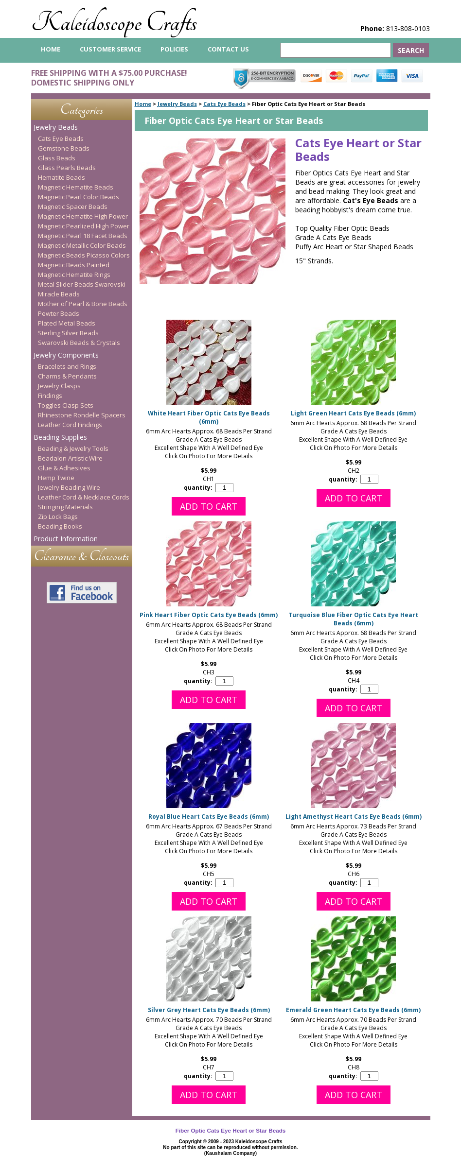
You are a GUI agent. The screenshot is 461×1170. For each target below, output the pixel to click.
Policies (174, 49)
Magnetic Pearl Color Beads (78, 196)
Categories (81, 110)
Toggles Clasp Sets (65, 405)
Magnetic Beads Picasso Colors (84, 255)
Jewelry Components (66, 355)
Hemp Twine (56, 477)
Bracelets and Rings (67, 366)
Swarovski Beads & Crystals (79, 342)
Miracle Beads (59, 294)
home (50, 49)
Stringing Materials (65, 506)
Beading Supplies (60, 437)
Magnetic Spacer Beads (72, 206)
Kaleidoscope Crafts (114, 22)
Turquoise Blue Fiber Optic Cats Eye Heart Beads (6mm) (353, 619)
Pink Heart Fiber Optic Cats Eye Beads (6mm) (209, 615)
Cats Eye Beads (224, 103)
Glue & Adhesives (64, 468)
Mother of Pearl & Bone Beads (82, 303)
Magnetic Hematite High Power (83, 216)
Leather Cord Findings (70, 424)
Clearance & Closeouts (81, 556)
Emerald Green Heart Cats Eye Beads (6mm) (353, 1010)
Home (143, 103)
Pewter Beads (58, 313)
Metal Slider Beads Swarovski (81, 284)
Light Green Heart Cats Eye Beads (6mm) (353, 413)
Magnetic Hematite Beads (75, 187)
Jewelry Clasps (59, 385)
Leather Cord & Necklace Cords (83, 497)
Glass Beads (56, 158)
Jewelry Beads (177, 103)
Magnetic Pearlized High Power (83, 226)
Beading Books (60, 526)
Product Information (66, 538)
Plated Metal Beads (66, 323)
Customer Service (110, 49)
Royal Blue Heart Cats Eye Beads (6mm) (208, 816)
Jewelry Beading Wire (69, 487)
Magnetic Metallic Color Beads (82, 245)
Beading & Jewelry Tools (73, 448)
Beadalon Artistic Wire (70, 458)
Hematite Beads (61, 177)
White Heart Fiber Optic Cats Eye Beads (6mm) (209, 417)
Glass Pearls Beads (67, 167)
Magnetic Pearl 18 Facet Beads (82, 235)
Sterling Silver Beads (68, 332)
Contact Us (228, 49)
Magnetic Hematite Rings (74, 274)
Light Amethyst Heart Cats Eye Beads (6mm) (353, 816)
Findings (50, 395)
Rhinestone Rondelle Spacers (81, 415)
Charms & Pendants (67, 376)
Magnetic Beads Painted (73, 264)
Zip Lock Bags (58, 516)
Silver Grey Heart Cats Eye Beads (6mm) (209, 1010)
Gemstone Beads (63, 148)
